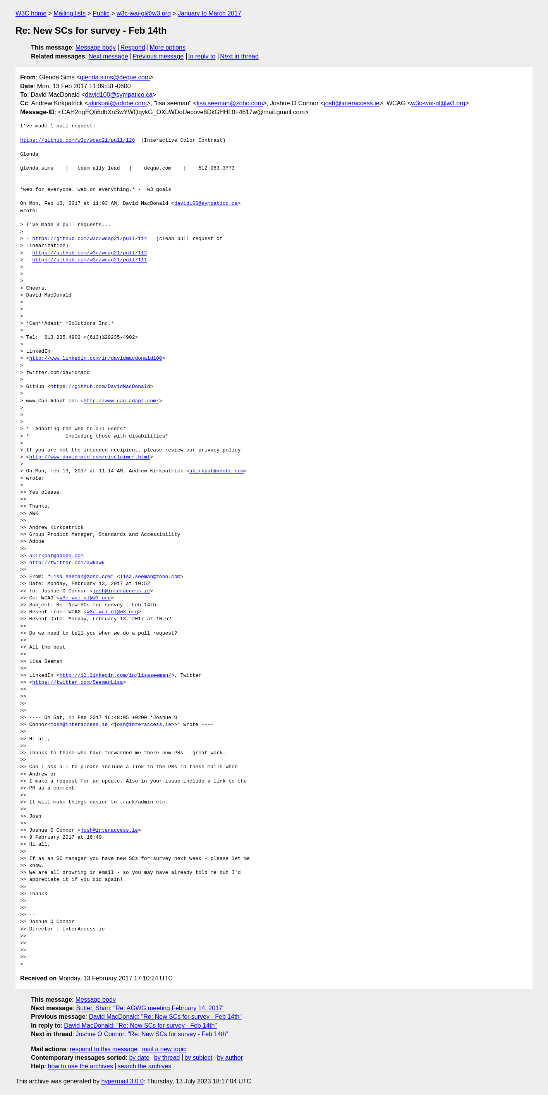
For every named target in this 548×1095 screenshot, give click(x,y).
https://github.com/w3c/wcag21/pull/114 (89, 238)
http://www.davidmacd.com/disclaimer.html (89, 457)
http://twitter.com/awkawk (67, 563)
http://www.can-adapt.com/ (121, 401)
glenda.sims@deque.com (115, 77)
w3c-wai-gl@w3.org (144, 13)
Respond (132, 47)
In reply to (201, 56)
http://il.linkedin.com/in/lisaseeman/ (115, 675)
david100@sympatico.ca (119, 94)
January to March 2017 (209, 13)
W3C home (30, 13)
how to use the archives (80, 1066)
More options (168, 47)
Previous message (158, 56)
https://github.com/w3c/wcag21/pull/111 (89, 260)
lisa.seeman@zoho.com (230, 103)
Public (101, 13)
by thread (167, 1057)
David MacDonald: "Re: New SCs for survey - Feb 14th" (165, 1016)
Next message (108, 56)
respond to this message (103, 1049)
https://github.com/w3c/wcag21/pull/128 (77, 140)
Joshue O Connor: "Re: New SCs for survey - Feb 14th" (152, 1034)
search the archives (145, 1066)
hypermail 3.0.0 (122, 1081)
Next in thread (239, 56)
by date (139, 1057)
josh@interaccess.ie (351, 103)
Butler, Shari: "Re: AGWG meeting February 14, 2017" (150, 1008)
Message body (96, 47)
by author (230, 1057)
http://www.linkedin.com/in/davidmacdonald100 (95, 358)
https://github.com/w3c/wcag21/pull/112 (89, 253)
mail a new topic (164, 1049)
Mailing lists (69, 13)
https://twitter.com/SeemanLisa (77, 682)
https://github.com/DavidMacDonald (100, 386)
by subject (198, 1057)
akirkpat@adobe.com (117, 103)
